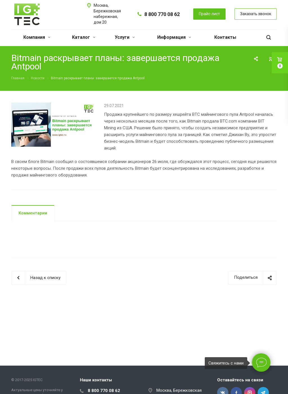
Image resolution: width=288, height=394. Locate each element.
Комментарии (33, 213)
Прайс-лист (209, 14)
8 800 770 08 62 (162, 14)
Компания (36, 37)
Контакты (225, 37)
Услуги (125, 37)
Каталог (83, 37)
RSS (271, 59)
